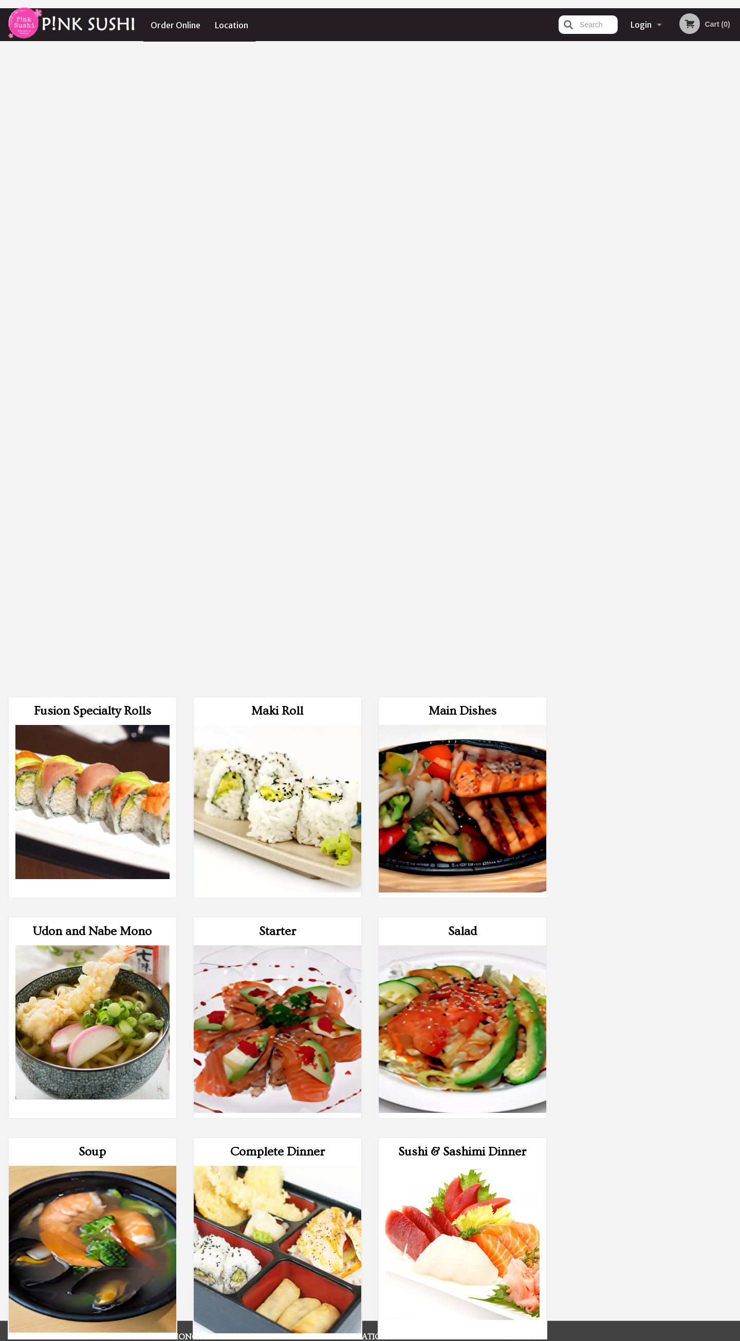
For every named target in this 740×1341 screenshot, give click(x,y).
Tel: (537, 1229)
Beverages (92, 953)
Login (641, 25)
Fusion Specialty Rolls (92, 71)
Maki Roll (277, 71)
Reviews (432, 1204)
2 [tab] (625, 288)
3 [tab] (640, 288)
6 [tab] (686, 288)
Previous (563, 221)
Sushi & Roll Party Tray (277, 732)
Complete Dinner (277, 512)
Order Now (648, 64)
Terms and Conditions (452, 1217)
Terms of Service (387, 1334)
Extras (462, 732)
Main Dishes (462, 71)
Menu (343, 1204)
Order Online (175, 25)
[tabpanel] (648, 221)
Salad (462, 292)
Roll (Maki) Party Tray (92, 732)
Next (732, 221)
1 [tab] (609, 288)
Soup (92, 512)
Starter (277, 292)
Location (232, 25)
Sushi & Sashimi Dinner (462, 512)
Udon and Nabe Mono (92, 292)
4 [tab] (656, 288)
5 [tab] (671, 288)
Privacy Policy (440, 1229)
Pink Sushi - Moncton (168, 1191)
